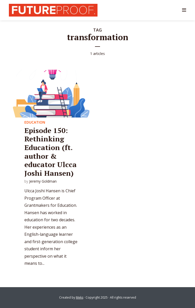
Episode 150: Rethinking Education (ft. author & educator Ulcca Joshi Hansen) (50, 152)
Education (34, 122)
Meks (79, 297)
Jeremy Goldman (43, 181)
